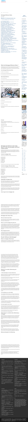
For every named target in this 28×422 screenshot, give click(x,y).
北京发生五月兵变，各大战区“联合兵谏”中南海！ (6, 29)
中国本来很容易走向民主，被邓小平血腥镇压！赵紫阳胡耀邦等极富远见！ (9, 49)
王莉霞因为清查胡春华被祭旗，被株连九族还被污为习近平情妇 (8, 28)
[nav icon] (26, 1)
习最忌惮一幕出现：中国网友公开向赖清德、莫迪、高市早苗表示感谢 (8, 51)
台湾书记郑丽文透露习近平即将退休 (5, 21)
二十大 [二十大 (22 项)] (15, 400)
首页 (2, 19)
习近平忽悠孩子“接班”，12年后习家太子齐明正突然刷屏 (7, 27)
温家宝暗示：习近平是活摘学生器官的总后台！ (6, 35)
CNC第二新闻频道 (5, 19)
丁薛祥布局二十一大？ (3, 45)
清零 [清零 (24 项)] (24, 403)
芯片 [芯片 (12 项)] (22, 168)
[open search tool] (25, 1)
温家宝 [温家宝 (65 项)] (15, 404)
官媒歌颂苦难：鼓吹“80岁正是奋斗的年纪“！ (6, 52)
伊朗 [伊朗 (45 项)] (17, 400)
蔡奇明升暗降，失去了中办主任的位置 (24, 80)
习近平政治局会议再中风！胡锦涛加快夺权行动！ (6, 31)
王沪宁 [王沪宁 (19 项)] (24, 165)
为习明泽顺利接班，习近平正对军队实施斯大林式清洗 (7, 44)
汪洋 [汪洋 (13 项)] (23, 403)
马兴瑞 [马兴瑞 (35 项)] (22, 170)
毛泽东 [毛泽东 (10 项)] (21, 403)
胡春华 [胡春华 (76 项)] (22, 167)
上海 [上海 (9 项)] (17, 399)
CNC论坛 (8, 19)
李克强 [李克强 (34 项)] (23, 402)
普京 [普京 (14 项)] (21, 402)
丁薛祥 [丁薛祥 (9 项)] (15, 399)
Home (1, 12)
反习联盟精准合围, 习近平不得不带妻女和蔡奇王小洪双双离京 (8, 25)
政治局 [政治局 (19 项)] (19, 402)
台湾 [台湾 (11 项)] (16, 401)
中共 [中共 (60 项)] (20, 399)
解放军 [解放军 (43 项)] (22, 169)
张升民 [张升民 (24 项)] (24, 401)
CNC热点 (13, 19)
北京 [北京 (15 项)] (15, 401)
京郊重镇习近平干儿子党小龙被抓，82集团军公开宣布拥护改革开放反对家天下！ (10, 40)
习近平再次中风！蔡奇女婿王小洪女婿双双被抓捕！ (24, 82)
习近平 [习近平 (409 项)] (24, 399)
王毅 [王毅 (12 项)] (22, 165)
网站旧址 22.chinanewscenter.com (8, 18)
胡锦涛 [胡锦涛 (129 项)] (24, 167)
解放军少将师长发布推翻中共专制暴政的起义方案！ (6, 39)
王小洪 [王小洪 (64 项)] (22, 164)
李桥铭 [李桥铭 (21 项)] (19, 403)
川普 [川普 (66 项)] (21, 401)
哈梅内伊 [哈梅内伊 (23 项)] (19, 401)
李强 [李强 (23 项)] (17, 403)
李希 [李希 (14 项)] (25, 402)
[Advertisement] (14, 7)
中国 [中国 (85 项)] (22, 399)
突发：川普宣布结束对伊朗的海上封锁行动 (5, 43)
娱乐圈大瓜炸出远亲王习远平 (4, 47)
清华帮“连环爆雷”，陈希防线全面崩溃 (24, 67)
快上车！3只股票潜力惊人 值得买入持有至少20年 (6, 41)
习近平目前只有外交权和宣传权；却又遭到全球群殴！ (7, 37)
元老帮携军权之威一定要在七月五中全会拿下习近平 (6, 33)
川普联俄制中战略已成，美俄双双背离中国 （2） (24, 140)
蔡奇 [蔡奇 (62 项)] (24, 168)
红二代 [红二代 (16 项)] (22, 166)
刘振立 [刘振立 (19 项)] (25, 400)
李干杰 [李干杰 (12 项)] (15, 403)
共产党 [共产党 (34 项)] (23, 400)
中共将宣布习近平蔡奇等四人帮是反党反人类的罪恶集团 (7, 36)
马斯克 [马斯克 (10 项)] (24, 170)
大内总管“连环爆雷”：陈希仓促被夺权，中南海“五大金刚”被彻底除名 (8, 23)
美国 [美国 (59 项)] (24, 166)
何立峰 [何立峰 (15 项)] (19, 400)
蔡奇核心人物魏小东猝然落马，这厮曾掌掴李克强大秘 (7, 24)
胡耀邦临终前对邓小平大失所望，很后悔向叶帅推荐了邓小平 (7, 48)
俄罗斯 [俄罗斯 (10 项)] (21, 400)
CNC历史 (11, 19)
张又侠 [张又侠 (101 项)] (15, 402)
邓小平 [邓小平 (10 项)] (24, 169)
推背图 (25, 16)
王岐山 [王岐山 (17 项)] (24, 164)
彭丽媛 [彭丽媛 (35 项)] (17, 402)
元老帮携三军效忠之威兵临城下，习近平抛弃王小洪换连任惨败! (8, 32)
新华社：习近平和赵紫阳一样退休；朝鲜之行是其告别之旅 (24, 65)
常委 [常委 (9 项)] (22, 401)
